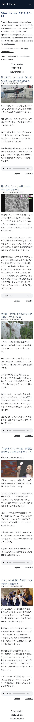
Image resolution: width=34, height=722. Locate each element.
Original (17, 174)
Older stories (17, 64)
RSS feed (9, 41)
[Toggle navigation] (30, 4)
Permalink (29, 174)
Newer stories (17, 72)
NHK (10, 3)
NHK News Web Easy (9, 25)
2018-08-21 (17, 68)
